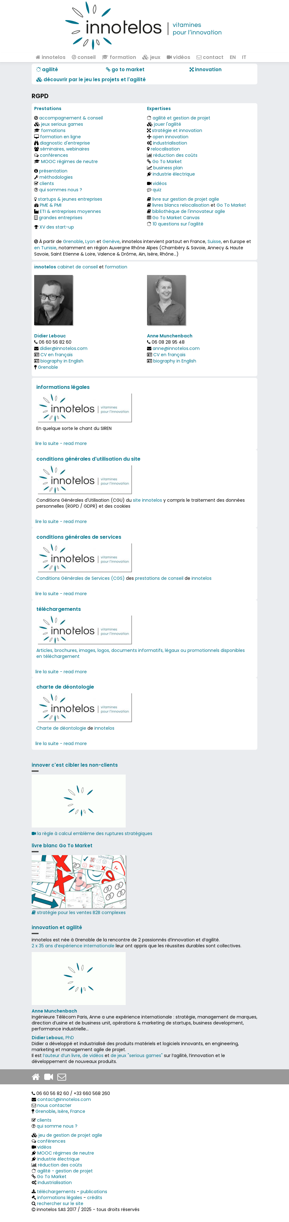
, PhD (53, 1037)
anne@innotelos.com (176, 348)
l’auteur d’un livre (61, 1055)
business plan (168, 168)
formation (119, 57)
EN (233, 57)
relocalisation (165, 149)
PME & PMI (50, 205)
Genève (111, 241)
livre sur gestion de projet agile (185, 199)
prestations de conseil (159, 578)
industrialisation (170, 143)
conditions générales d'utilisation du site (88, 459)
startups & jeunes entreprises (70, 199)
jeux (151, 57)
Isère (63, 1111)
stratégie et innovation (177, 130)
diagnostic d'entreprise (65, 143)
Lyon (90, 241)
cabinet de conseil (77, 267)
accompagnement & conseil (71, 118)
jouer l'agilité (167, 124)
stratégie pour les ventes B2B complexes (79, 885)
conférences (54, 155)
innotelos (51, 57)
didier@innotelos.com (63, 348)
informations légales (63, 387)
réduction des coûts (175, 155)
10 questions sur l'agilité (178, 224)
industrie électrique (174, 174)
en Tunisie (45, 248)
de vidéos (92, 1055)
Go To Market (167, 161)
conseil (84, 57)
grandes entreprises (60, 217)
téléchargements (58, 609)
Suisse (214, 241)
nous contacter (54, 1105)
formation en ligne (60, 137)
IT (244, 57)
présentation (53, 171)
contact (210, 57)
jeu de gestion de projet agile (70, 1135)
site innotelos (147, 500)
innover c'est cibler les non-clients (75, 765)
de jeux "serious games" (137, 1055)
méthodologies (56, 177)
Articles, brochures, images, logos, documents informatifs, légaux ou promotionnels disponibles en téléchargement (140, 653)
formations (53, 130)
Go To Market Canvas (176, 217)
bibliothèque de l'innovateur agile (188, 211)
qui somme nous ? (57, 1126)
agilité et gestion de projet (181, 118)
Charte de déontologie (61, 728)
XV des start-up (56, 227)
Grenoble (73, 241)
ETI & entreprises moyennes (70, 211)
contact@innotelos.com (64, 1099)
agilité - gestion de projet (65, 1171)
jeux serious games (62, 124)
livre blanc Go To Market (62, 845)
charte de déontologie (65, 686)
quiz (157, 190)
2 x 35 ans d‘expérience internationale (73, 946)
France (77, 1111)
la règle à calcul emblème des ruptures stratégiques (92, 833)
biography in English (61, 361)
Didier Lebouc (50, 336)
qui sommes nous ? (60, 190)
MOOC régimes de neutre (69, 161)
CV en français (56, 355)
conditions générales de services (78, 537)
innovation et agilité (57, 927)
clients (46, 183)
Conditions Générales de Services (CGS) (80, 578)
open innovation (170, 137)
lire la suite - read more (61, 443)
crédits (94, 1197)
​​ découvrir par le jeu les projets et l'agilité (91, 79)
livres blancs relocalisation (180, 205)
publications (94, 1191)
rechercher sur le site (60, 1203)
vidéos (178, 57)
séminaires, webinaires (64, 149)
